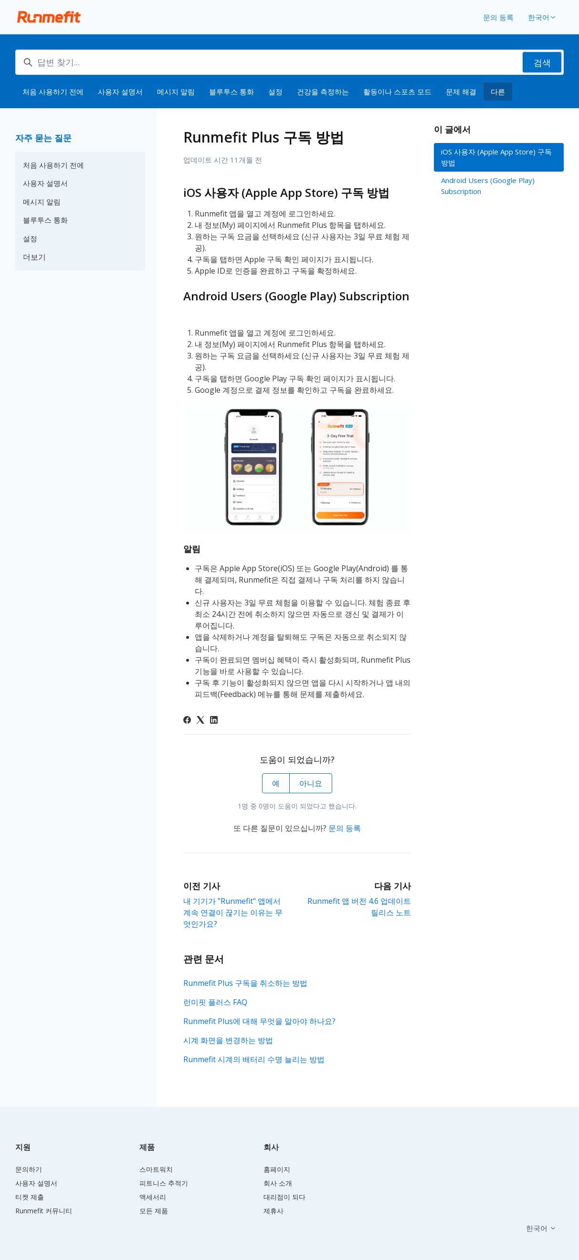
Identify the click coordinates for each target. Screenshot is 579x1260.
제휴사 (273, 1210)
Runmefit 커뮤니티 (43, 1210)
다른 (498, 91)
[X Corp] (200, 721)
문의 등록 (498, 17)
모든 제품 (153, 1210)
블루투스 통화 (231, 91)
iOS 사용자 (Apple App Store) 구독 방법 (496, 157)
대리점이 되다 (284, 1196)
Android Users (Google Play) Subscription (488, 185)
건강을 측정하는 (323, 91)
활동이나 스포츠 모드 (397, 91)
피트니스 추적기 (163, 1183)
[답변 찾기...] (289, 62)
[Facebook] (187, 721)
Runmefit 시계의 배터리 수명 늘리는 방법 (254, 1059)
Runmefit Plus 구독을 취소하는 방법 (245, 983)
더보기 (34, 257)
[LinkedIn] (214, 721)
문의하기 (28, 1169)
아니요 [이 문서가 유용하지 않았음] (310, 783)
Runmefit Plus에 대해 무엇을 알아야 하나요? (259, 1021)
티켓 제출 (29, 1196)
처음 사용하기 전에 (53, 91)
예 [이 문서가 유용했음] (276, 783)
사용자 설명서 (120, 91)
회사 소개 (277, 1183)
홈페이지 (276, 1169)
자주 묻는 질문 (43, 137)
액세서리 (152, 1196)
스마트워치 (156, 1169)
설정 (275, 91)
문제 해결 (461, 91)
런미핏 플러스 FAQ (215, 1002)
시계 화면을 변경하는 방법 (228, 1040)
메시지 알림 (176, 91)
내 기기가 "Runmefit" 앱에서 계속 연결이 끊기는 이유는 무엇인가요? (233, 912)
